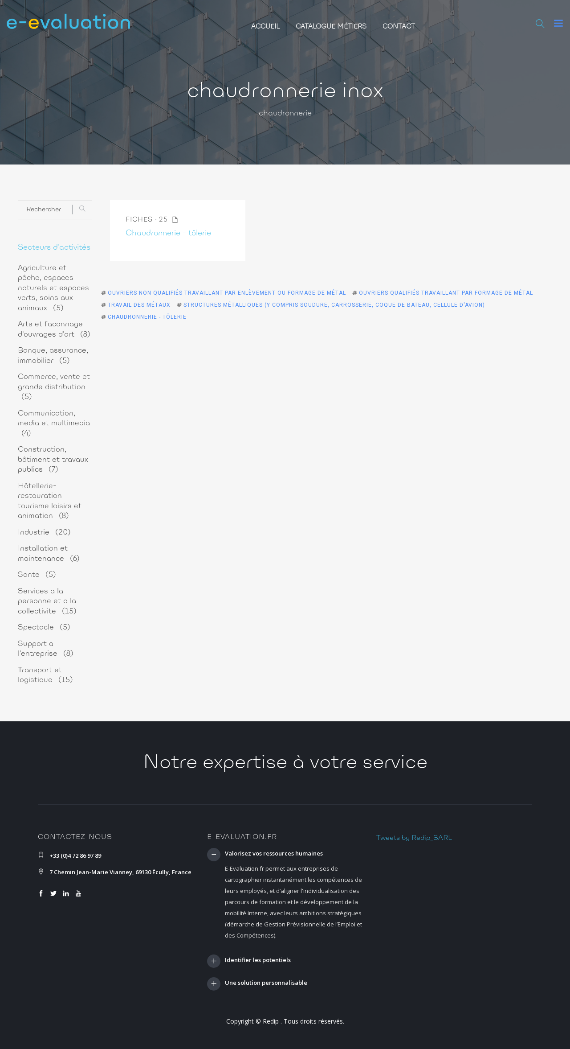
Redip (271, 1021)
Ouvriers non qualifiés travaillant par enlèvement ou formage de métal (227, 293)
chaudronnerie (285, 113)
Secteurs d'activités (54, 247)
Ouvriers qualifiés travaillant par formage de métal (446, 293)
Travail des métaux (139, 305)
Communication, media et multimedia (54, 423)
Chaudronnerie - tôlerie (168, 233)
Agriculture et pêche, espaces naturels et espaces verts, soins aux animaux (53, 288)
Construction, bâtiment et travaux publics (53, 459)
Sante (37, 575)
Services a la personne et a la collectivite (47, 601)
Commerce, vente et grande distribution (54, 387)
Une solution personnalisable (266, 983)
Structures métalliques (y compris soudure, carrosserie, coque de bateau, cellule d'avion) (334, 305)
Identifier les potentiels (258, 960)
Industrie (44, 532)
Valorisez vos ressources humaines (274, 853)
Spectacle (44, 627)
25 (169, 220)
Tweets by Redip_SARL (414, 838)
